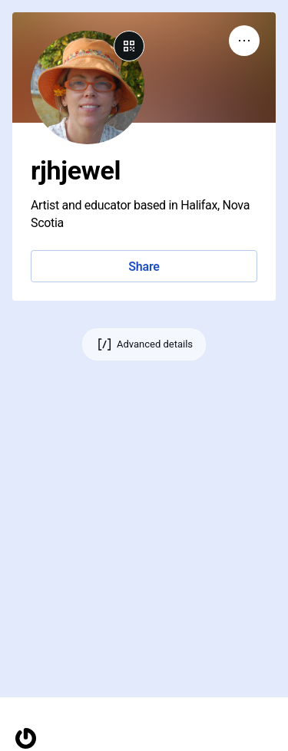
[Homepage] (25, 738)
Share (143, 266)
